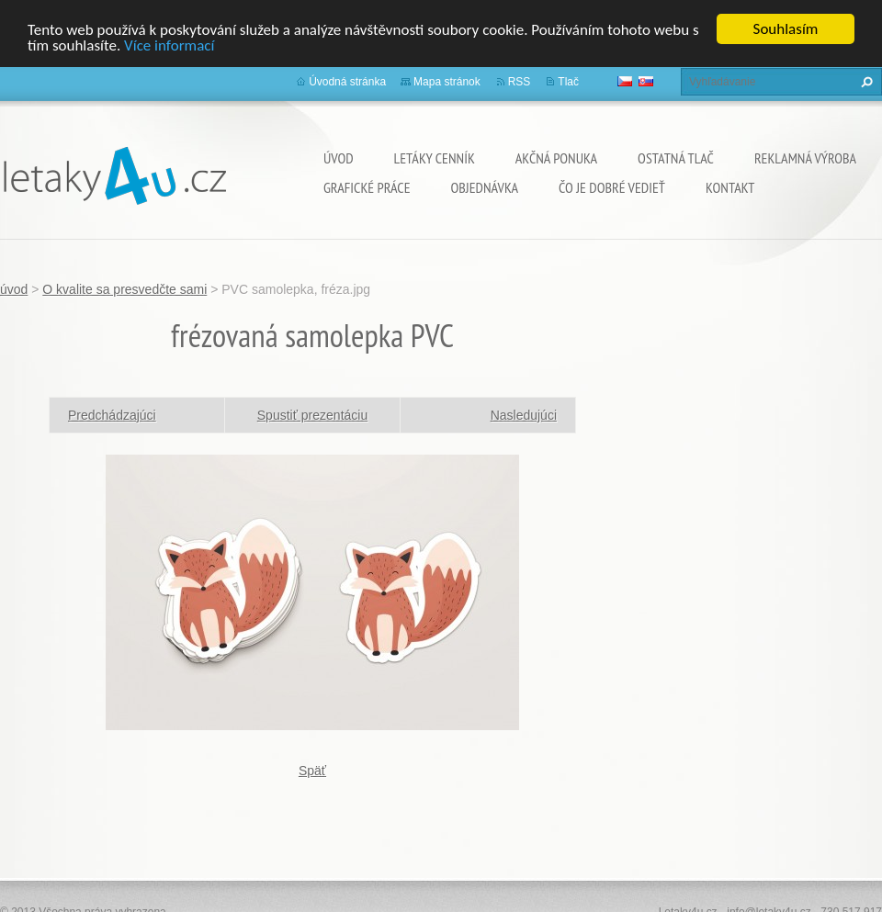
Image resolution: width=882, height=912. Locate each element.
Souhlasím (786, 29)
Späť (312, 769)
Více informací (169, 44)
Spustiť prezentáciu (312, 414)
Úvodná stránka (347, 81)
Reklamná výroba (805, 158)
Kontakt (730, 187)
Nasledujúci (524, 414)
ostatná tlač (676, 158)
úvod (338, 158)
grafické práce (367, 187)
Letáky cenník (434, 158)
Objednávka (484, 187)
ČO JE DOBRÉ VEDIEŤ (612, 187)
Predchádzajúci (112, 414)
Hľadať (864, 82)
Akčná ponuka (556, 158)
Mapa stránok (447, 81)
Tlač (568, 81)
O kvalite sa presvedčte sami (124, 289)
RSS (519, 81)
